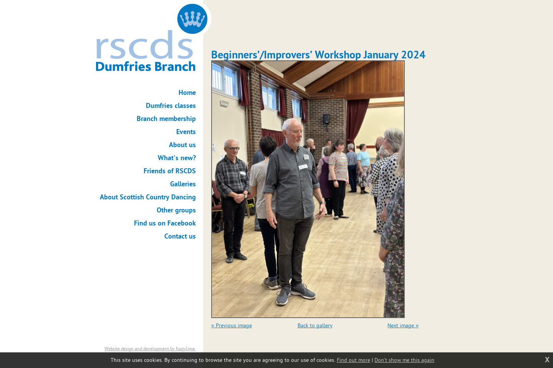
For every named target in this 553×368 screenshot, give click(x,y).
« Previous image (231, 325)
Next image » (403, 325)
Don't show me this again (404, 360)
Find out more (353, 360)
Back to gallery (315, 325)
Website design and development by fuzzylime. (150, 348)
